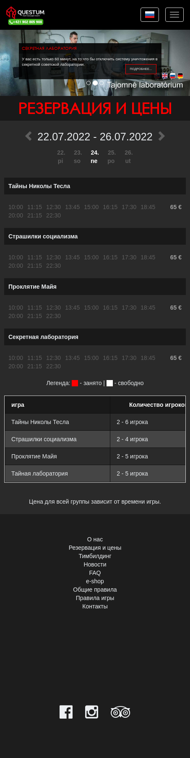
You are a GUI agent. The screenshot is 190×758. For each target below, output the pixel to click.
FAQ (95, 572)
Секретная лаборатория (43, 337)
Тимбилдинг (94, 556)
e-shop (95, 581)
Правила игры (95, 598)
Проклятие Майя (32, 286)
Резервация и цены (95, 547)
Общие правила (95, 589)
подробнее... (141, 69)
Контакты (94, 606)
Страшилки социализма (43, 236)
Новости (94, 564)
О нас (95, 539)
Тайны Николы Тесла (39, 186)
